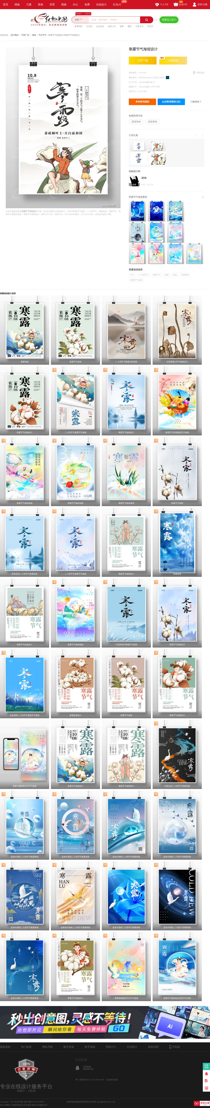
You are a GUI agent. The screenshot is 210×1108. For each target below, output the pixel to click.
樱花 (130, 26)
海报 (34, 35)
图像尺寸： (134, 87)
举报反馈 (200, 73)
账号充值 (68, 1046)
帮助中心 (111, 1046)
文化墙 (89, 26)
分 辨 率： (134, 82)
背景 (52, 4)
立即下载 (142, 60)
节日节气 (42, 35)
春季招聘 (78, 26)
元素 (29, 4)
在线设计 (101, 4)
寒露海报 (185, 275)
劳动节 (150, 26)
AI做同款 (168, 59)
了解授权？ (196, 102)
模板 (17, 4)
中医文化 (139, 26)
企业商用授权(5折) (171, 102)
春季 (122, 26)
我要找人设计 (169, 19)
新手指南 (90, 1046)
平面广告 (25, 35)
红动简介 (132, 1046)
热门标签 (26, 1046)
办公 (75, 4)
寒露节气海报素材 (138, 197)
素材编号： (134, 73)
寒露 (167, 275)
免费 (87, 4)
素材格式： (134, 77)
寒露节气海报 (136, 280)
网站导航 (47, 1046)
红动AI (118, 3)
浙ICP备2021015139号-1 (34, 1102)
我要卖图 (206, 1066)
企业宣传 (100, 26)
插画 (40, 4)
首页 (5, 4)
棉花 (175, 275)
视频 (63, 4)
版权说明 (153, 1046)
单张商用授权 (142, 102)
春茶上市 (112, 26)
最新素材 (5, 1046)
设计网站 (15, 35)
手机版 (174, 1046)
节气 (132, 275)
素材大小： (134, 91)
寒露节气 (156, 275)
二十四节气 (143, 275)
